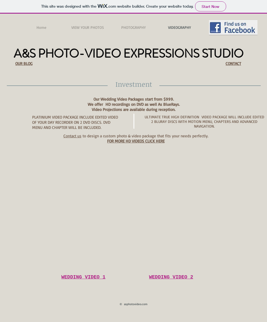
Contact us (72, 135)
